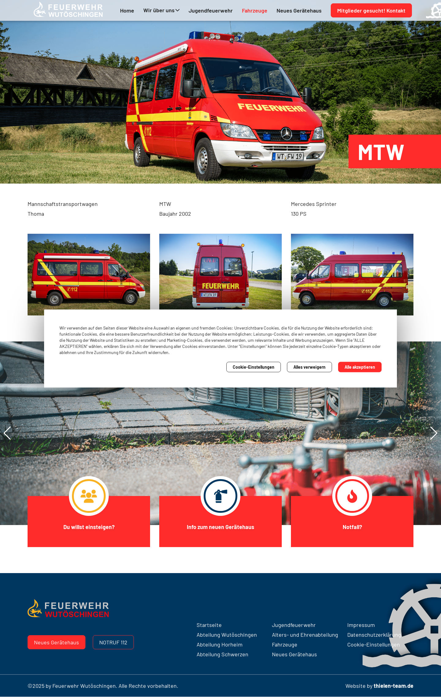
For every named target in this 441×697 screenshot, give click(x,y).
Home (127, 11)
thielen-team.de (393, 685)
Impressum (361, 624)
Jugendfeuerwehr (211, 11)
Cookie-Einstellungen (253, 367)
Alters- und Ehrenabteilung (305, 634)
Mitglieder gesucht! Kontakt (371, 11)
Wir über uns (159, 10)
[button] (434, 433)
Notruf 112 (113, 642)
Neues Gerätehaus (299, 11)
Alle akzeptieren (360, 367)
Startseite (209, 624)
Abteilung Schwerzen (222, 654)
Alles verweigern (309, 367)
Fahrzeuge (254, 11)
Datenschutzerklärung (374, 634)
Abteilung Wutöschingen (227, 634)
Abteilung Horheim (220, 644)
